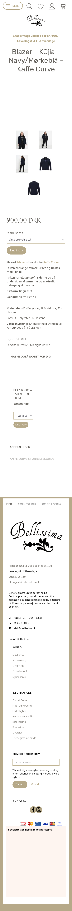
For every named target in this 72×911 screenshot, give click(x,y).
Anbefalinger (20, 447)
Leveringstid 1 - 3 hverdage (36, 41)
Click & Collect (20, 700)
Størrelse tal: (15, 232)
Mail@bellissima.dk (24, 628)
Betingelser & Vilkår (23, 716)
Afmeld (35, 784)
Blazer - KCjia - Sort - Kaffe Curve (22, 394)
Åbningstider (27, 504)
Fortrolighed (19, 711)
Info (9, 504)
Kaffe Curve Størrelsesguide (32, 458)
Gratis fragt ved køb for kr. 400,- (36, 36)
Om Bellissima (51, 504)
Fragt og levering (22, 705)
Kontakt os (18, 727)
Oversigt (17, 732)
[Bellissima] (36, 20)
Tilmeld (20, 784)
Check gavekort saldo (24, 737)
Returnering (19, 721)
